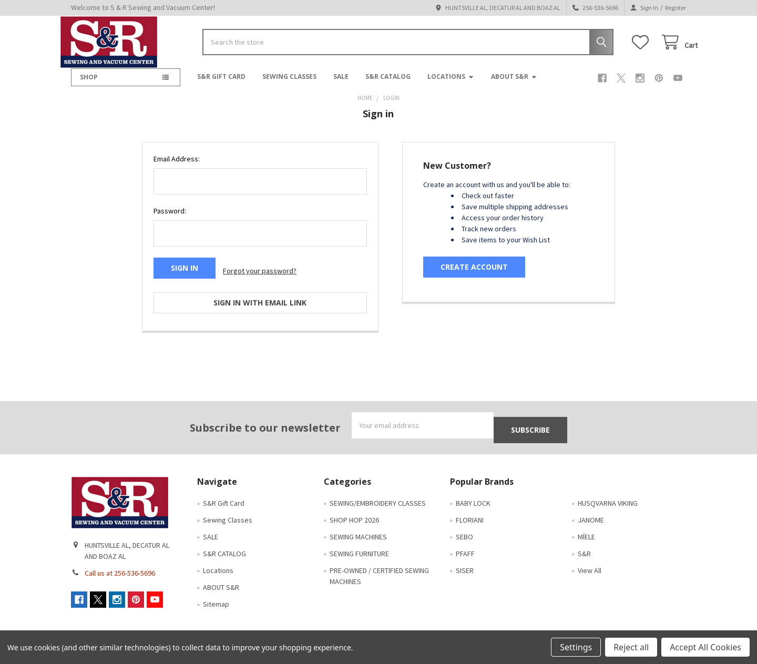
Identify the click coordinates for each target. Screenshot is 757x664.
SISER (465, 561)
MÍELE (586, 528)
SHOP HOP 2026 (354, 511)
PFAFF (465, 544)
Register (675, 8)
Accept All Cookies (705, 647)
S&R (584, 544)
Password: (170, 219)
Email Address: (177, 167)
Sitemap (216, 595)
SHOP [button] (89, 85)
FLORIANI (470, 511)
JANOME (591, 511)
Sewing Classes (289, 84)
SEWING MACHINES (358, 528)
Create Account (474, 275)
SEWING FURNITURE (359, 544)
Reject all (631, 647)
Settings (576, 647)
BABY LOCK (473, 494)
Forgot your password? (259, 276)
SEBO (464, 528)
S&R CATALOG (388, 84)
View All (589, 561)
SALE (341, 84)
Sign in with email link (259, 305)
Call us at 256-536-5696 (120, 564)
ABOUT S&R (514, 84)
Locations (450, 84)
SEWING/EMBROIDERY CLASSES (378, 494)
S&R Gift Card (221, 84)
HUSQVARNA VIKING (608, 494)
